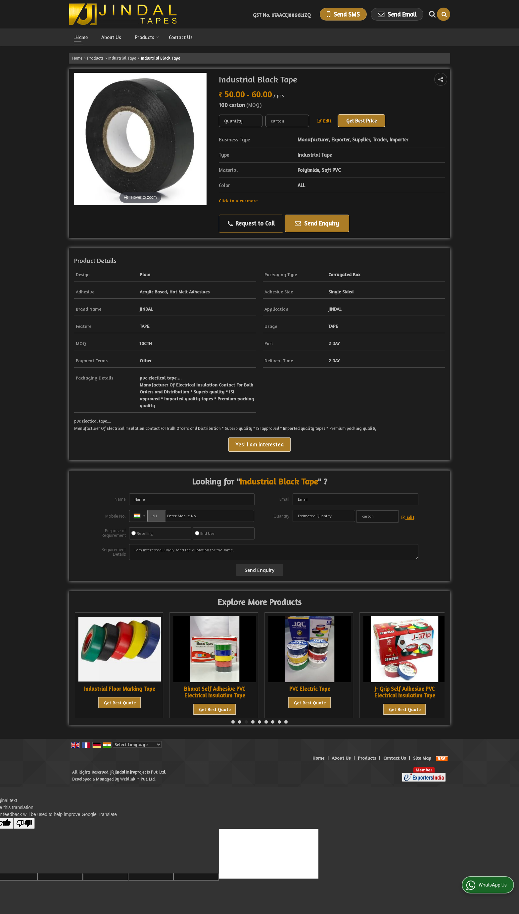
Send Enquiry (317, 223)
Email (284, 499)
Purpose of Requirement (114, 533)
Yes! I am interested (259, 444)
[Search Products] (431, 14)
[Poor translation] (24, 823)
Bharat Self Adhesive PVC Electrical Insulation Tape (309, 692)
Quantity (281, 516)
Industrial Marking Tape (119, 689)
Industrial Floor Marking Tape (214, 689)
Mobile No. (115, 516)
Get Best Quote (120, 702)
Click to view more (238, 200)
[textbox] (287, 121)
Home (81, 37)
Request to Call (251, 224)
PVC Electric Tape (404, 689)
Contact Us (181, 37)
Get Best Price (361, 121)
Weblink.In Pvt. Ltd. (138, 779)
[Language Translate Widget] (137, 744)
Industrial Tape (122, 58)
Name (120, 499)
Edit (324, 121)
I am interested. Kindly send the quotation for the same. (273, 552)
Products (147, 37)
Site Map (422, 758)
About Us (111, 37)
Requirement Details (114, 552)
